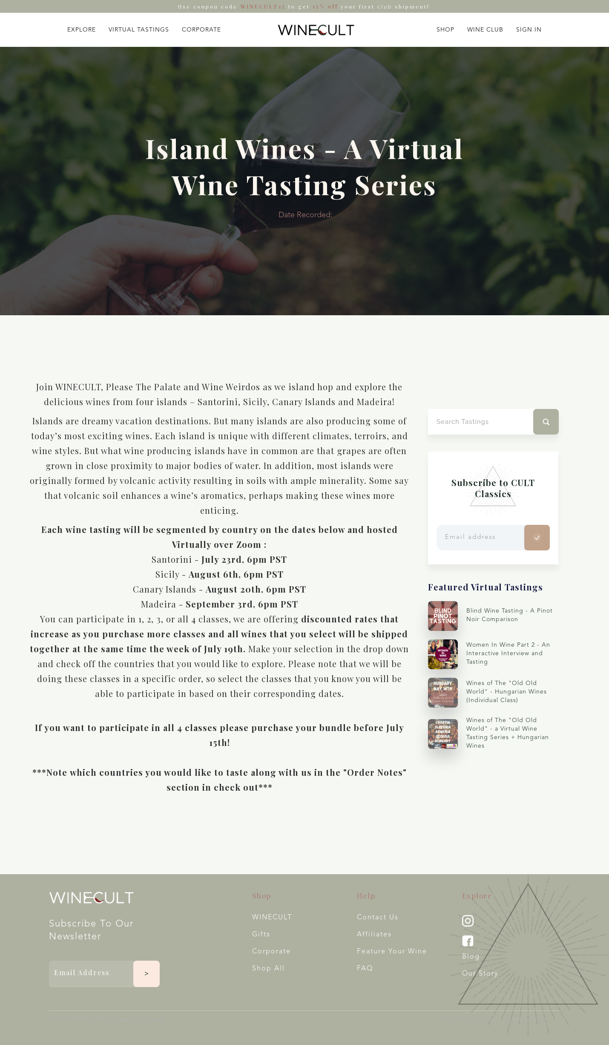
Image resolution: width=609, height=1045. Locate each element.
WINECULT (272, 917)
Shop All (268, 968)
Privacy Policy (527, 1019)
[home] (316, 29)
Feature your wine (392, 951)
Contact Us (378, 917)
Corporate (271, 951)
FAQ (365, 968)
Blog (471, 956)
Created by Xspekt (138, 1019)
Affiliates (374, 934)
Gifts (261, 934)
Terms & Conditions (466, 1019)
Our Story (480, 973)
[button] (81, 28)
